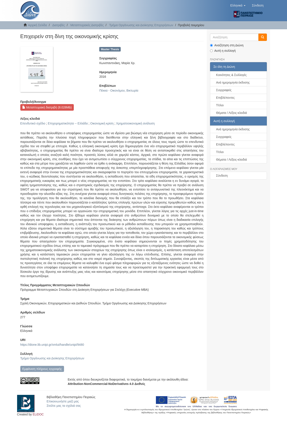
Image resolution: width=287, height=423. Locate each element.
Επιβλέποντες (225, 97)
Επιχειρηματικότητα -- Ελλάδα (68, 123)
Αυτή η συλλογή (223, 50)
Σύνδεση (222, 175)
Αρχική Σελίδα (37, 25)
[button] (238, 5)
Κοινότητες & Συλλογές (231, 75)
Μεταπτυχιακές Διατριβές (87, 25)
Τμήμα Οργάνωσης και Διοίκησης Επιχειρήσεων (141, 25)
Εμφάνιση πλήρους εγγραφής (42, 369)
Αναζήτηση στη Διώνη (227, 45)
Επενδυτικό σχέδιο (32, 123)
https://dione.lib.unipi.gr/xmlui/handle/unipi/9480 (52, 344)
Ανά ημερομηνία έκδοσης (233, 82)
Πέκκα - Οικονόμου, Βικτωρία (118, 90)
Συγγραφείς (224, 90)
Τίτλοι (220, 105)
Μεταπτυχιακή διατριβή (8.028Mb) (47, 107)
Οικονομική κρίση (102, 123)
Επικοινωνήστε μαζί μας (62, 401)
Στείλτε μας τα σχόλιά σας (63, 405)
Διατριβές (58, 25)
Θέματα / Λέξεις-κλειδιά (231, 113)
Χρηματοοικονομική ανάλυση (135, 123)
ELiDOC (38, 414)
